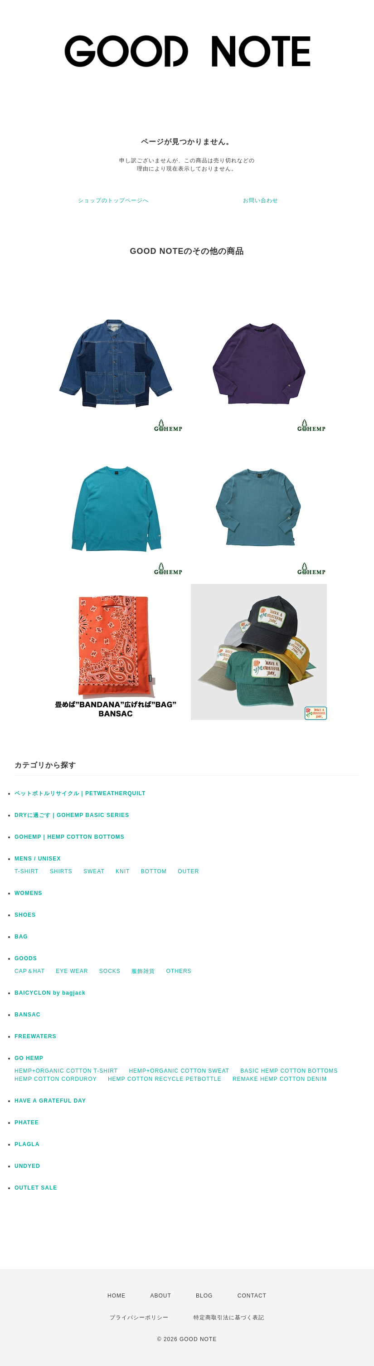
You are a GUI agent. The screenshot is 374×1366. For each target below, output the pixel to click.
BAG (21, 936)
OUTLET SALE (36, 1188)
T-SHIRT (27, 871)
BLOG (204, 1296)
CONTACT (252, 1296)
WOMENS (28, 893)
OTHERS (179, 971)
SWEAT (94, 871)
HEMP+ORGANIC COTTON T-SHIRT (66, 1071)
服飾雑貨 (143, 971)
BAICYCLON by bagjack (50, 993)
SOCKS (110, 971)
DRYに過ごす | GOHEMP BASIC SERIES (72, 815)
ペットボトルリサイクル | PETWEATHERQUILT (80, 793)
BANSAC (27, 1014)
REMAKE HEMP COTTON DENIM (280, 1079)
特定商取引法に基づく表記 (229, 1317)
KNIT (123, 871)
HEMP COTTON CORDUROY (56, 1079)
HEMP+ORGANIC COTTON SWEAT (179, 1071)
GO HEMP (29, 1058)
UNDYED (27, 1166)
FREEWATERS (35, 1036)
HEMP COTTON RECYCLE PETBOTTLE (165, 1079)
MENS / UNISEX (38, 859)
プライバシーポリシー (139, 1317)
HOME (116, 1296)
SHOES (25, 915)
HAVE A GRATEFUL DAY (50, 1101)
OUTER (188, 871)
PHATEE (27, 1122)
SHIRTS (61, 871)
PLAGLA (27, 1144)
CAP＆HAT (30, 971)
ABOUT (160, 1296)
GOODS (26, 958)
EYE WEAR (72, 971)
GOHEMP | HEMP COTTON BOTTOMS (70, 837)
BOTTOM (154, 871)
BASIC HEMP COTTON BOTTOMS (289, 1071)
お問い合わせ (260, 200)
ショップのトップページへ (113, 200)
